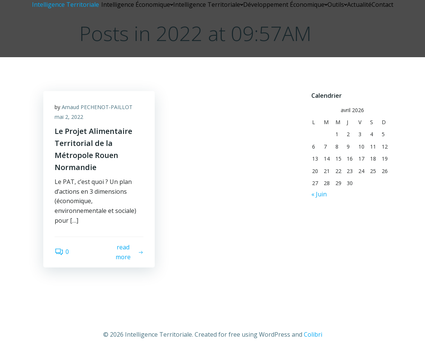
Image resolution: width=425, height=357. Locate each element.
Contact (382, 4)
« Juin (319, 194)
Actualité (359, 4)
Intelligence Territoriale (208, 4)
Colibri (313, 334)
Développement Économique (285, 4)
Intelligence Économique (137, 4)
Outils (337, 4)
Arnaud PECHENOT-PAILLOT (97, 107)
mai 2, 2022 (69, 116)
